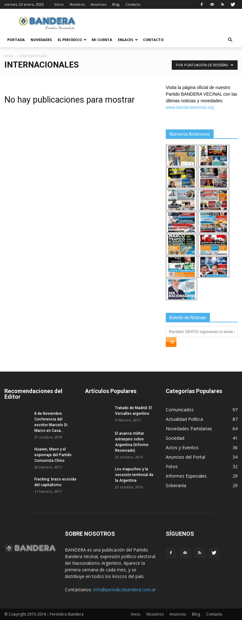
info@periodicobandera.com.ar (124, 590)
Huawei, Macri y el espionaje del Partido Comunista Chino (53, 455)
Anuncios (98, 4)
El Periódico (72, 39)
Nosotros (77, 4)
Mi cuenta (102, 39)
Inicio (59, 4)
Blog (115, 4)
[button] (230, 40)
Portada (16, 39)
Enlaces (128, 39)
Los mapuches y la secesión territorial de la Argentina (134, 475)
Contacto (133, 4)
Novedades (41, 39)
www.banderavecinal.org (190, 107)
